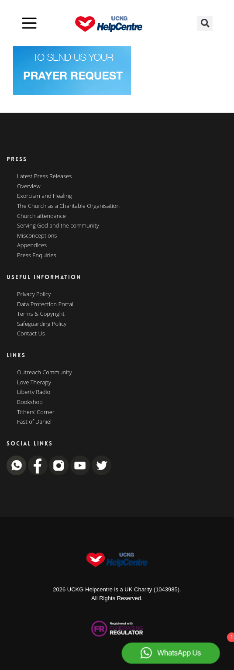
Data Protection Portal (45, 304)
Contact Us (31, 333)
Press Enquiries (36, 255)
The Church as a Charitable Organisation (68, 206)
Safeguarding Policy (41, 324)
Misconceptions (37, 235)
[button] (205, 23)
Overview (29, 186)
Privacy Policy (34, 294)
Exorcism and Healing (44, 196)
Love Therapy (34, 382)
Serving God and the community (58, 225)
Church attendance (41, 216)
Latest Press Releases (44, 176)
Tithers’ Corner (36, 412)
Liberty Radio (33, 392)
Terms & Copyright (41, 314)
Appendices (32, 245)
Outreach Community (44, 372)
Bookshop (30, 402)
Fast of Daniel (34, 421)
